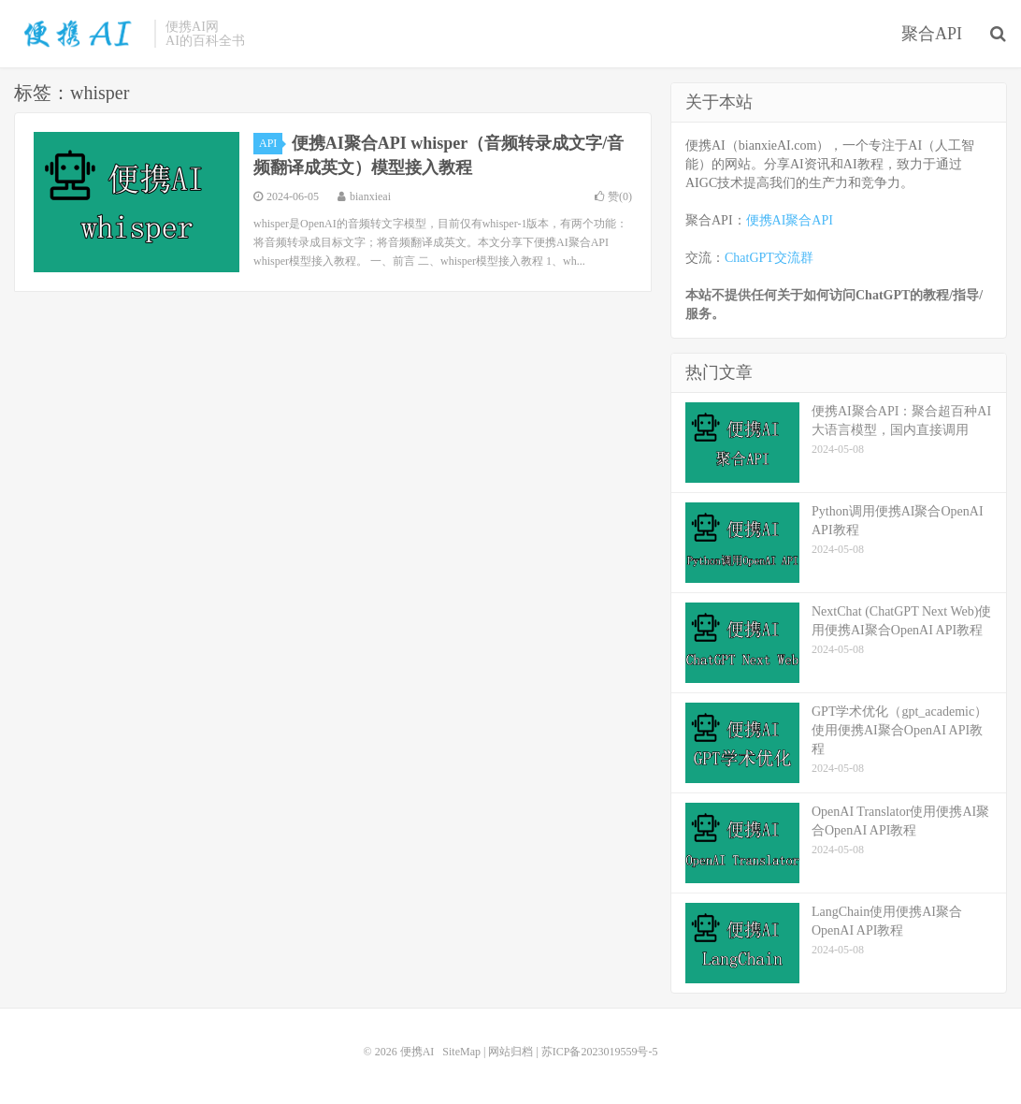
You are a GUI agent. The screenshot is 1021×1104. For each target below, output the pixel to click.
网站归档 (510, 1051)
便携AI (79, 34)
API (270, 143)
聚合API (931, 33)
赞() (613, 196)
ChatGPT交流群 (769, 258)
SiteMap (461, 1051)
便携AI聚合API (789, 220)
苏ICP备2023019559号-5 (599, 1051)
